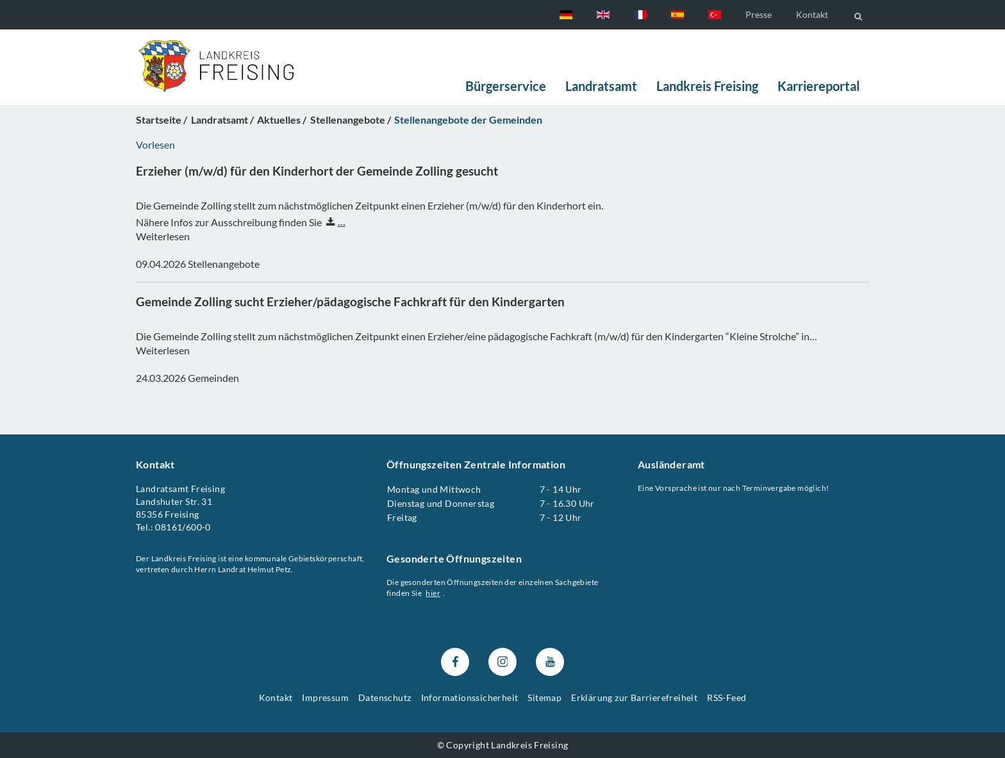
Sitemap (544, 697)
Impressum (325, 697)
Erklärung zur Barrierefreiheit (634, 697)
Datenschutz (384, 697)
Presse (758, 14)
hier (433, 593)
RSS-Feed (726, 697)
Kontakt (812, 14)
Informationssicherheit (470, 697)
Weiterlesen (163, 237)
